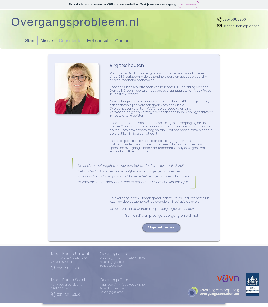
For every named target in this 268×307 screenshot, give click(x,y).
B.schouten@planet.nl (242, 26)
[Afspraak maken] (161, 227)
